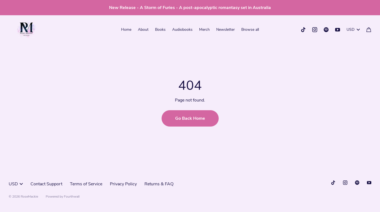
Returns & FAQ (159, 184)
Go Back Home (190, 118)
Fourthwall (72, 196)
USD (353, 29)
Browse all (250, 29)
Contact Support (46, 184)
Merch (204, 29)
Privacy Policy (123, 184)
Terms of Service (86, 184)
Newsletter (225, 29)
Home (126, 29)
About (143, 29)
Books (160, 29)
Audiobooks (182, 29)
